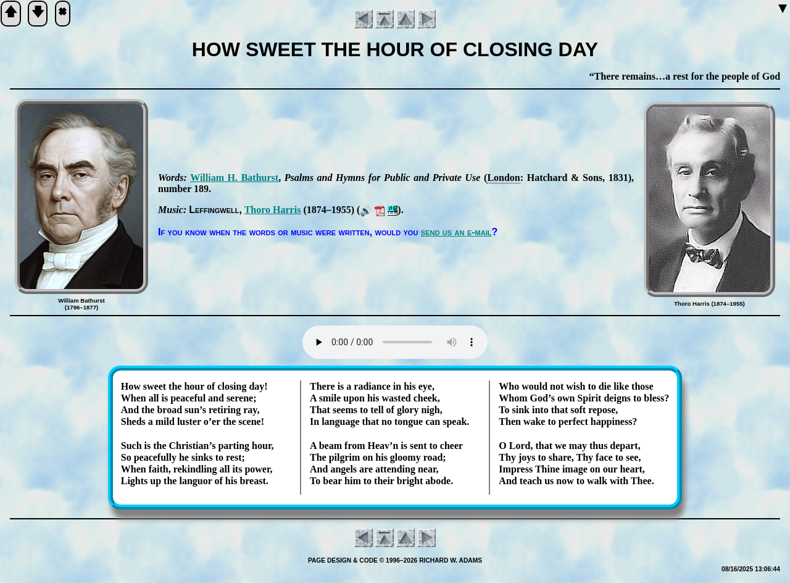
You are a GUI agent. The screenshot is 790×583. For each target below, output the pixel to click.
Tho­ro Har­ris (272, 209)
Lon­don (503, 177)
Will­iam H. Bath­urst (234, 177)
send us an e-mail (456, 232)
